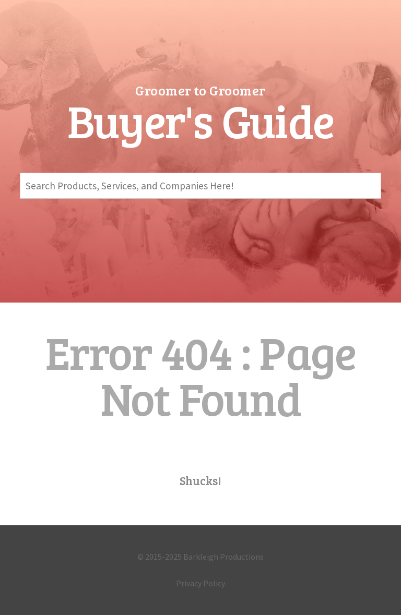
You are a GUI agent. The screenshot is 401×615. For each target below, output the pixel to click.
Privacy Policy (200, 583)
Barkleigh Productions (223, 556)
